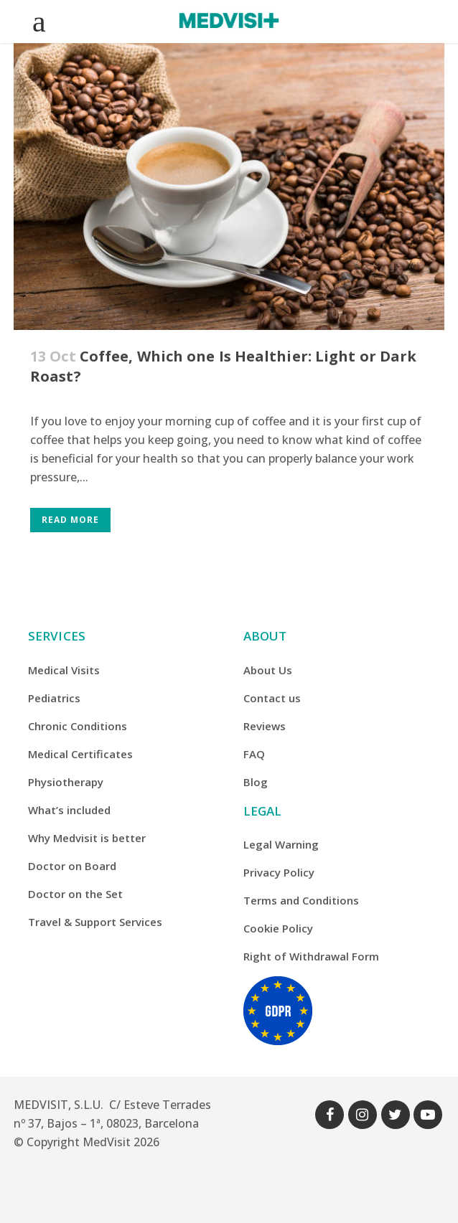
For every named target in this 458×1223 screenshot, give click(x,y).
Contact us (272, 698)
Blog (255, 782)
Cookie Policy (278, 928)
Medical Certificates (80, 754)
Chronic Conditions (77, 726)
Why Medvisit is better (87, 838)
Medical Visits (64, 670)
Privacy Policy (278, 872)
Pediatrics (54, 698)
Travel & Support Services (95, 922)
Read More (70, 520)
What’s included (69, 810)
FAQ (254, 754)
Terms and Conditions (301, 900)
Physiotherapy (65, 782)
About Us (267, 670)
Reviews (264, 726)
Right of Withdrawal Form (311, 956)
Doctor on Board (72, 866)
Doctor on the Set (75, 894)
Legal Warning (281, 844)
